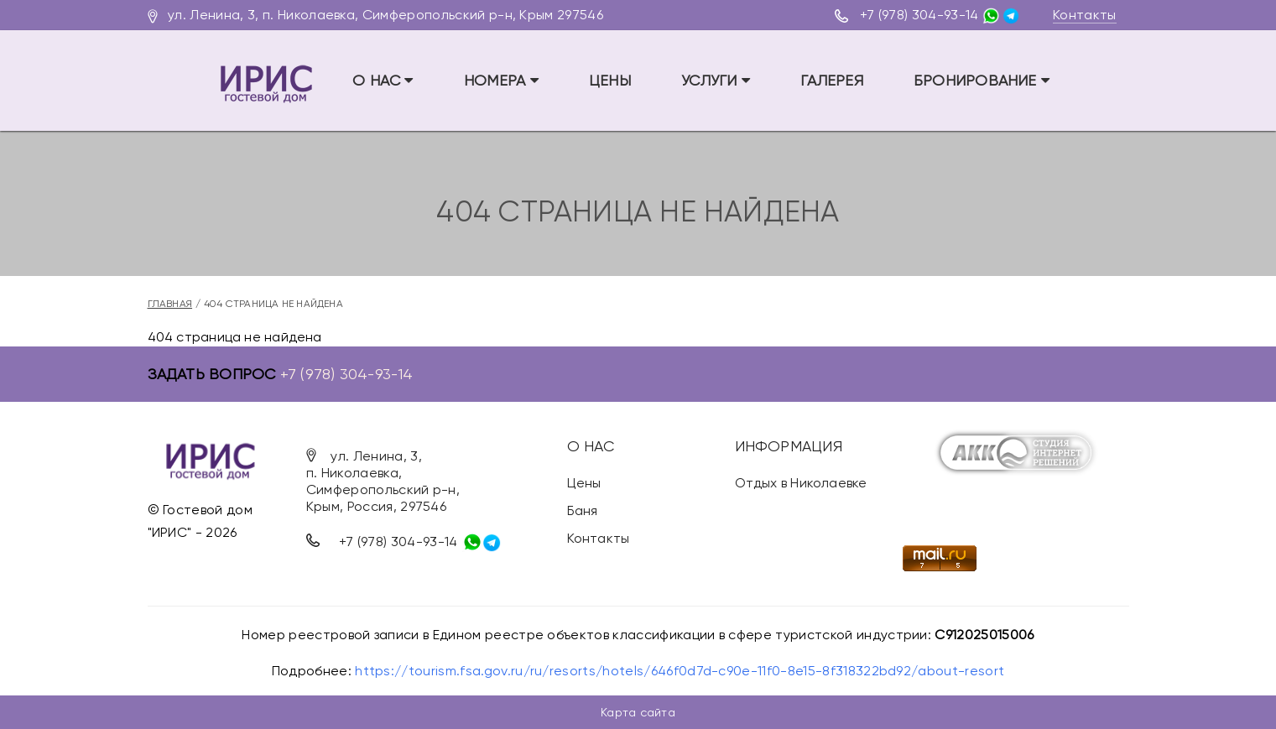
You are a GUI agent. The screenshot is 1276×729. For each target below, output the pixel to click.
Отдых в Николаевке (801, 483)
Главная (170, 304)
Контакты (1085, 15)
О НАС (383, 80)
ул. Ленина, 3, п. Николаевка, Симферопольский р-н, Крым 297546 (385, 15)
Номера (501, 80)
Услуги (715, 80)
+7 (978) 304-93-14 (919, 15)
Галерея (831, 80)
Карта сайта (637, 712)
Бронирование (981, 80)
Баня (582, 510)
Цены (610, 80)
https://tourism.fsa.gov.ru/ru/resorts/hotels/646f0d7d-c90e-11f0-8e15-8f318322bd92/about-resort (679, 671)
